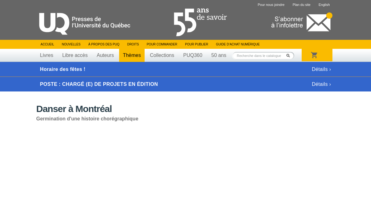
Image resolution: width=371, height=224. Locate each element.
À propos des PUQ (103, 44)
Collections (162, 55)
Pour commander (162, 44)
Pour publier (196, 44)
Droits (133, 44)
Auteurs (105, 55)
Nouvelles (71, 44)
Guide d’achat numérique (238, 44)
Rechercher (289, 55)
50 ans (218, 55)
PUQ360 (192, 55)
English (324, 5)
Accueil (47, 44)
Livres (46, 55)
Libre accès (75, 55)
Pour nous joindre (271, 5)
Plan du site (301, 5)
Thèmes (132, 55)
